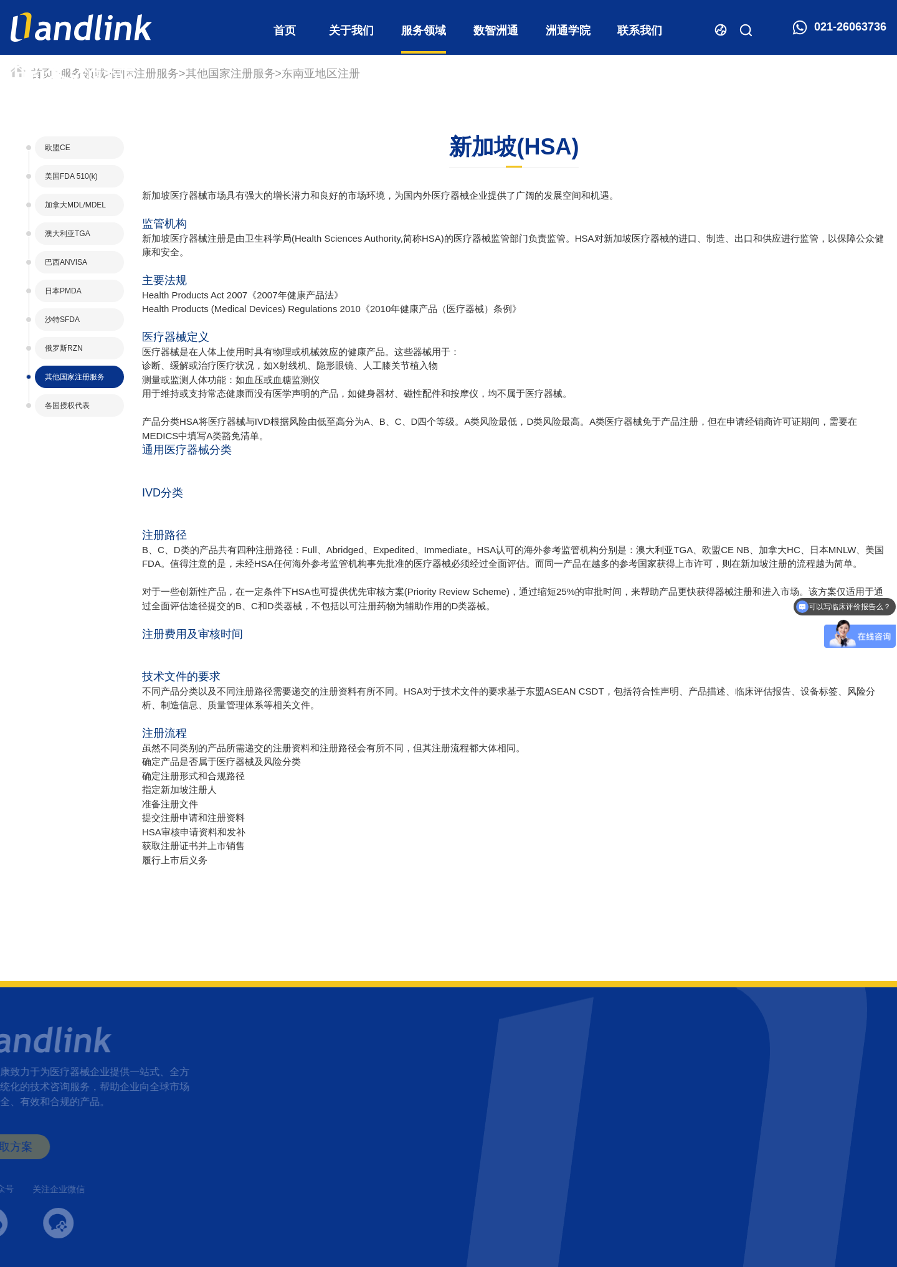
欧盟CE (57, 147)
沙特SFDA (62, 319)
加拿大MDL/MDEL (75, 205)
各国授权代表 (67, 405)
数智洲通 (495, 30)
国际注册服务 (145, 73)
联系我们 (639, 30)
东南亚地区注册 (321, 73)
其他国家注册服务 (230, 73)
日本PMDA (63, 291)
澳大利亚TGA (67, 233)
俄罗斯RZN (64, 348)
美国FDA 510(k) (71, 176)
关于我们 (351, 30)
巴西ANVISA (66, 262)
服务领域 (423, 30)
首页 (284, 30)
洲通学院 (568, 30)
